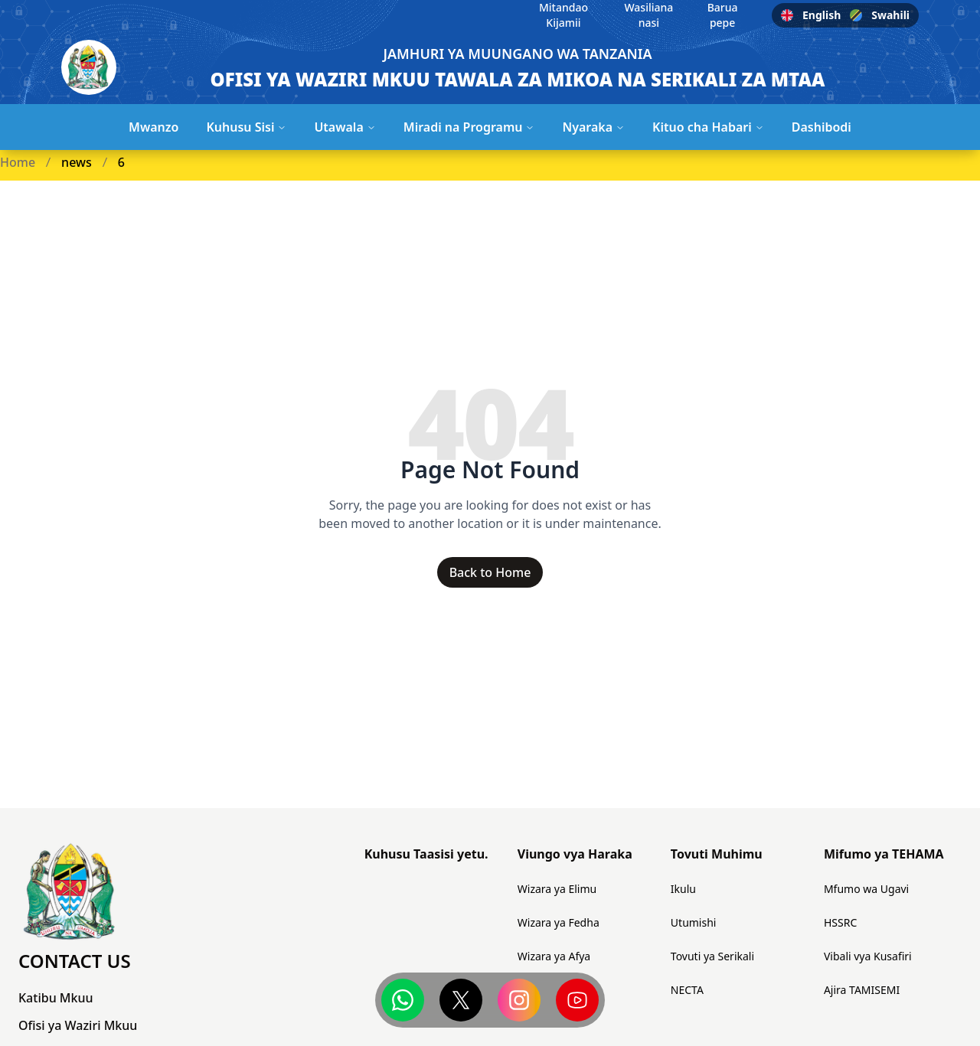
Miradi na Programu (469, 127)
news (76, 162)
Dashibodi (821, 127)
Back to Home (490, 572)
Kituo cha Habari (708, 127)
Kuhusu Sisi (246, 127)
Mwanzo (153, 127)
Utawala (344, 127)
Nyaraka (593, 127)
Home (17, 162)
